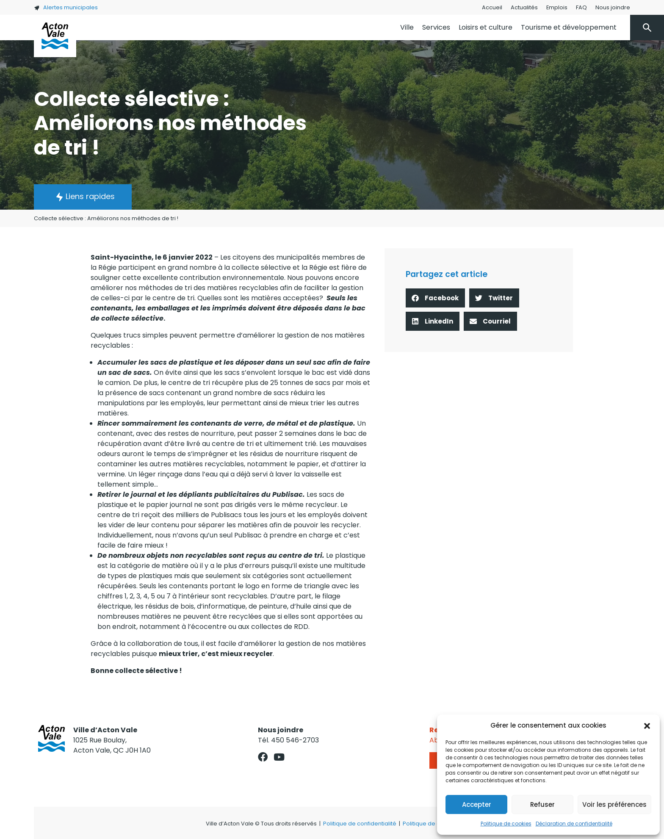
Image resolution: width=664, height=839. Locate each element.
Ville (407, 27)
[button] (647, 725)
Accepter (476, 804)
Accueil (492, 7)
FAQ (581, 7)
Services (436, 27)
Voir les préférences (614, 804)
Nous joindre (612, 7)
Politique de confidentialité (359, 824)
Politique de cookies (506, 823)
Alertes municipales (66, 7)
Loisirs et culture (485, 27)
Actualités (524, 7)
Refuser (542, 804)
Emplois (556, 7)
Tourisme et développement (569, 27)
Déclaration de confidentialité (574, 823)
